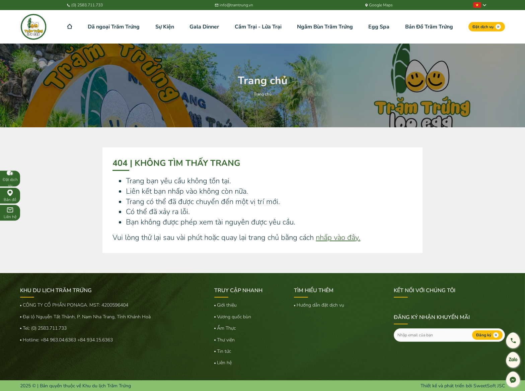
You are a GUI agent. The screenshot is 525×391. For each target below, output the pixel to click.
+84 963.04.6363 (59, 340)
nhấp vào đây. (338, 238)
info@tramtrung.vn (234, 5)
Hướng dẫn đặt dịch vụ (320, 305)
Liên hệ (224, 363)
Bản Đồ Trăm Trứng (429, 26)
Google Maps (379, 5)
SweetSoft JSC (489, 386)
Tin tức (224, 351)
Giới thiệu (227, 305)
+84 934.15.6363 (95, 340)
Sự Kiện (164, 26)
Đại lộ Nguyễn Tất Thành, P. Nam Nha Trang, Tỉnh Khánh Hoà (87, 317)
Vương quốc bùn (234, 317)
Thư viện (226, 340)
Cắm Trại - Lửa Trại (258, 26)
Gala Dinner (204, 26)
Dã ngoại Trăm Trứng (114, 26)
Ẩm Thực (226, 328)
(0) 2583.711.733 (85, 5)
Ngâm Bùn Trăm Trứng (325, 26)
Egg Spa (378, 26)
